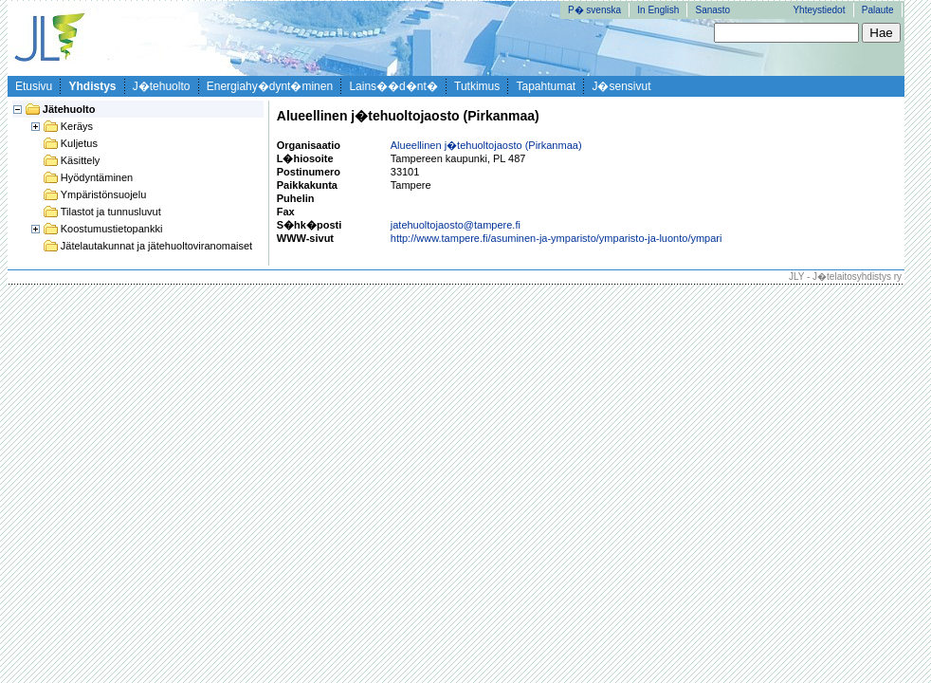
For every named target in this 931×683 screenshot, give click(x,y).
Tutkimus (477, 86)
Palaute (878, 10)
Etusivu (33, 86)
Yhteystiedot (819, 10)
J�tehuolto (162, 86)
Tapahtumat (545, 86)
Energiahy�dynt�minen (270, 86)
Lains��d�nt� (393, 86)
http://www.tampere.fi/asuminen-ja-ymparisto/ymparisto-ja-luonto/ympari (556, 238)
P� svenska (594, 10)
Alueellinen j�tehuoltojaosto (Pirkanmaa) (486, 145)
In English (658, 10)
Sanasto (712, 10)
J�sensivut (621, 86)
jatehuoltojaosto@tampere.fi (455, 225)
